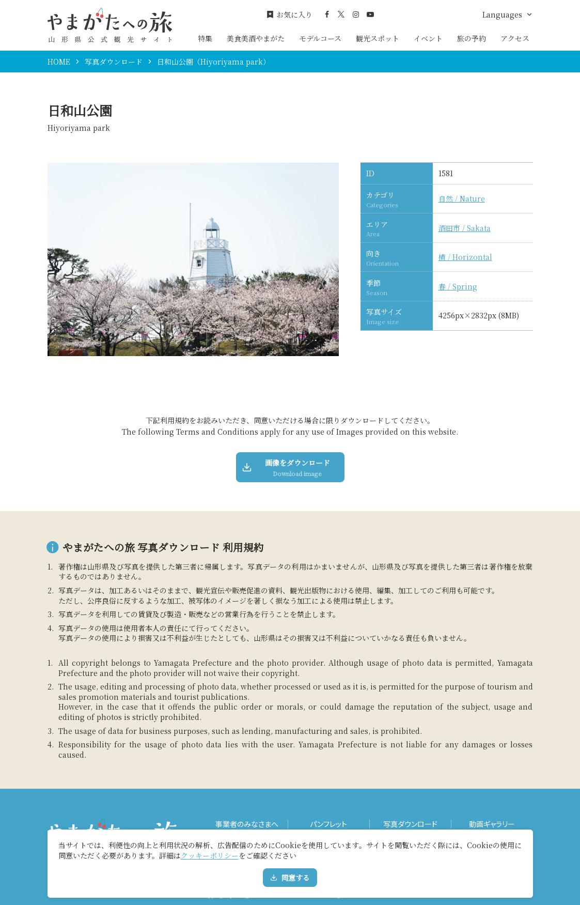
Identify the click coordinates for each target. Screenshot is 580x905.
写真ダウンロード (114, 61)
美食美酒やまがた (256, 38)
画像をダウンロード (286, 467)
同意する (290, 877)
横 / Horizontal (465, 257)
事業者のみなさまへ (246, 824)
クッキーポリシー (210, 855)
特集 (205, 38)
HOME (59, 61)
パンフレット (328, 824)
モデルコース (320, 38)
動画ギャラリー (492, 824)
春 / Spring (457, 287)
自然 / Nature (461, 199)
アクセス (514, 38)
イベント (428, 38)
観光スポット (377, 38)
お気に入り (289, 15)
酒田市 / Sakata (464, 228)
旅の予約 (471, 38)
